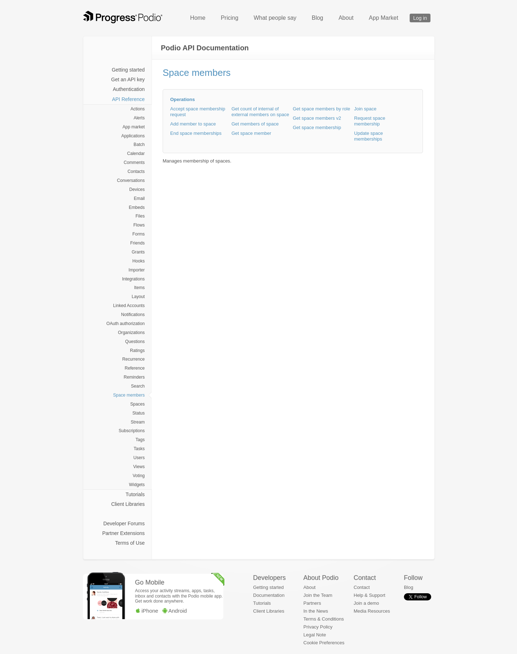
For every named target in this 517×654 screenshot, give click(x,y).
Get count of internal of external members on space (260, 111)
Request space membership (369, 121)
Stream (138, 422)
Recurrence (133, 359)
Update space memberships (368, 136)
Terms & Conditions (323, 619)
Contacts (136, 171)
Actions (137, 108)
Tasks (139, 448)
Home (198, 18)
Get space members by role (321, 108)
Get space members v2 (317, 118)
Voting (138, 475)
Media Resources (372, 611)
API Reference (128, 99)
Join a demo (366, 603)
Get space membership (317, 127)
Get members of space (255, 124)
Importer (137, 270)
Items (139, 287)
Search (138, 386)
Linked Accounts (129, 305)
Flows (139, 225)
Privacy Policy (317, 627)
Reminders (134, 377)
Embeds (137, 207)
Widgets (137, 484)
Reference (135, 368)
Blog (317, 18)
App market (133, 126)
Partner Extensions (123, 533)
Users (139, 457)
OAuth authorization (125, 323)
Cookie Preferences (323, 642)
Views (139, 466)
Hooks (138, 261)
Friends (137, 243)
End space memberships (196, 133)
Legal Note (314, 634)
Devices (137, 189)
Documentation (268, 595)
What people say (274, 18)
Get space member (251, 133)
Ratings (137, 350)
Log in (420, 18)
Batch (139, 144)
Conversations (131, 180)
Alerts (139, 117)
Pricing (229, 18)
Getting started (128, 70)
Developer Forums (124, 523)
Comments (134, 162)
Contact (362, 587)
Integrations (133, 279)
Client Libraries (128, 504)
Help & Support (369, 595)
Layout (138, 296)
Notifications (133, 314)
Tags (140, 439)
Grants (138, 252)
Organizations (131, 332)
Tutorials (135, 494)
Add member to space (193, 124)
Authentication (129, 89)
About (346, 18)
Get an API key (128, 79)
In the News (315, 611)
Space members (129, 395)
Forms (138, 234)
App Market (383, 18)
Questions (135, 341)
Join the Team (317, 595)
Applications (133, 135)
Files (140, 216)
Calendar (136, 153)
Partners (312, 603)
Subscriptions (131, 430)
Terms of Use (130, 543)
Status (138, 413)
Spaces (137, 404)
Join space (365, 108)
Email (139, 198)
